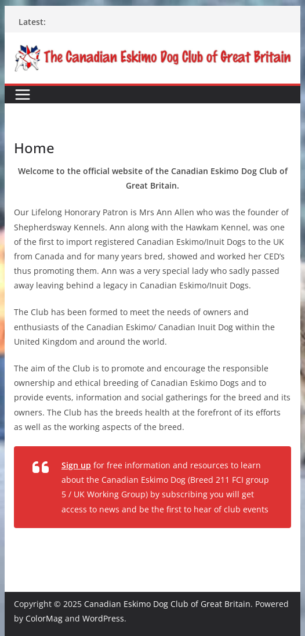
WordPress (103, 618)
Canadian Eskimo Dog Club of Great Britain (167, 603)
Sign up (76, 465)
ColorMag (44, 618)
